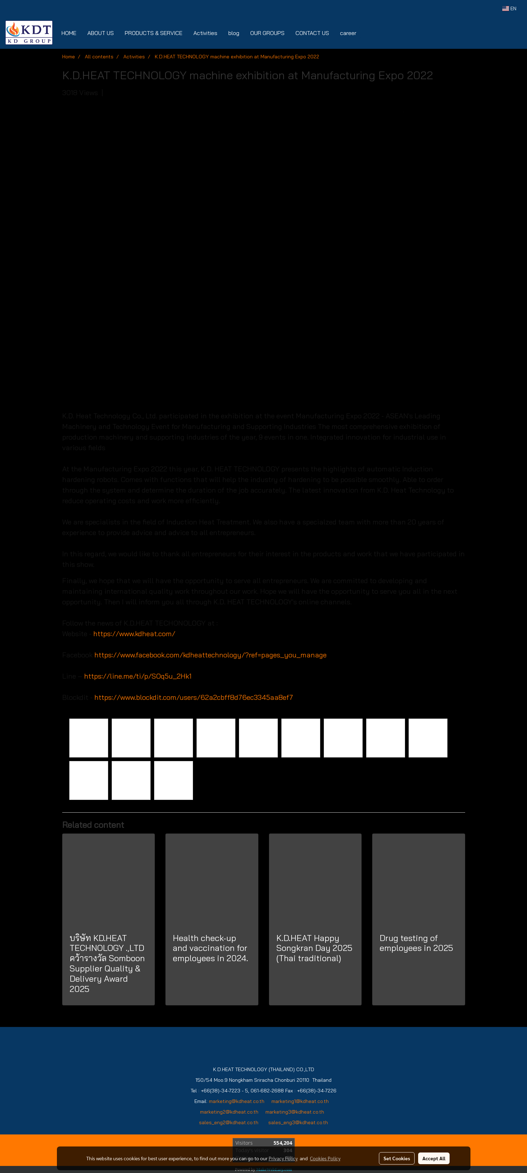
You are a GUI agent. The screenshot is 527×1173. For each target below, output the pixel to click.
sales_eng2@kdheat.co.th (228, 1122)
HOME (69, 32)
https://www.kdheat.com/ (134, 633)
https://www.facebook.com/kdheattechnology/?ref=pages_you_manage (210, 654)
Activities (205, 32)
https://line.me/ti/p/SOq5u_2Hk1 (138, 676)
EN (509, 8)
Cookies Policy (325, 1158)
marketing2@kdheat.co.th (229, 1112)
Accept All (433, 1158)
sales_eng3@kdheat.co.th (298, 1122)
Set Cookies (396, 1158)
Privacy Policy (283, 1158)
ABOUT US (100, 32)
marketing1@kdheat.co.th (300, 1101)
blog (233, 32)
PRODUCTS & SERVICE (153, 32)
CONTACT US (312, 32)
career (348, 32)
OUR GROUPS (267, 32)
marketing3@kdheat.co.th (295, 1112)
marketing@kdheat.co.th (236, 1101)
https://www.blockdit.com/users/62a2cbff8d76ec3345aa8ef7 (193, 697)
